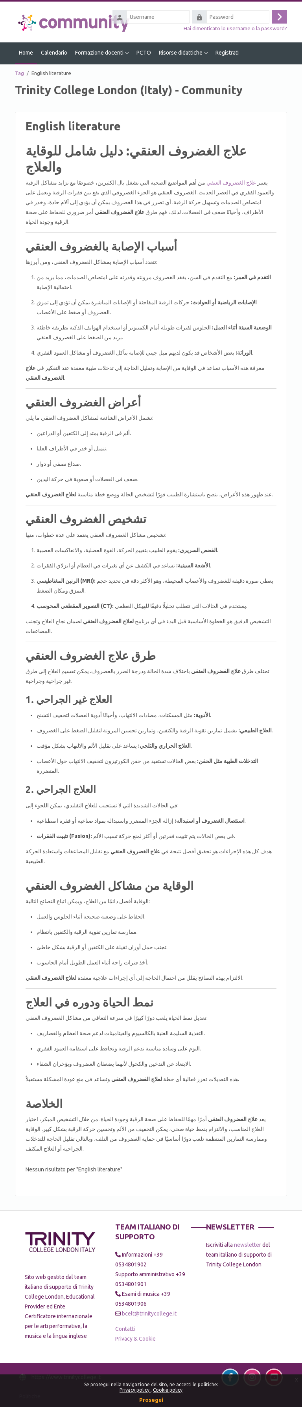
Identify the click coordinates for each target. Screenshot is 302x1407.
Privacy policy (135, 1389)
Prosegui (151, 1400)
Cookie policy (167, 1389)
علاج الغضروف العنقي (231, 182)
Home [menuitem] (26, 52)
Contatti (125, 1329)
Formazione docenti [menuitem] (99, 52)
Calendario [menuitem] (54, 52)
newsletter (247, 1245)
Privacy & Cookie (135, 1339)
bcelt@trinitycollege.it (149, 1313)
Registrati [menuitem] (227, 52)
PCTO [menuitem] (143, 52)
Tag (19, 73)
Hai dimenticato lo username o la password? (235, 28)
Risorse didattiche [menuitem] (181, 52)
